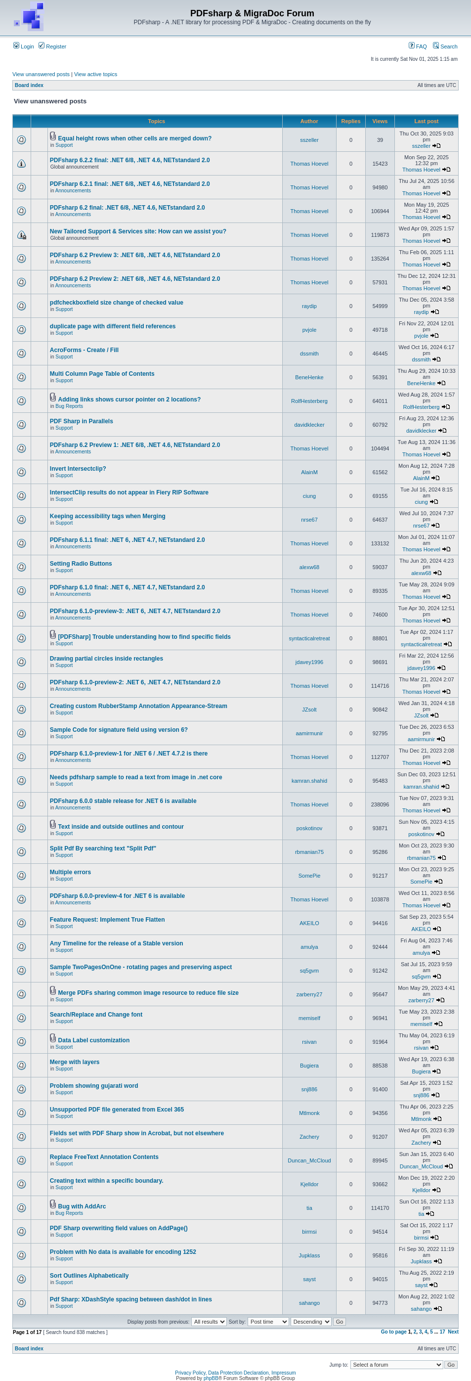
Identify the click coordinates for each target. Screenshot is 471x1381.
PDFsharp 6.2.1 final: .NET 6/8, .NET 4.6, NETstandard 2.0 (130, 183)
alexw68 (309, 567)
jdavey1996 (309, 662)
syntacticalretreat (309, 638)
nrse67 (309, 520)
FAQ (418, 46)
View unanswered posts (41, 74)
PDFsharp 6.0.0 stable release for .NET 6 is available (123, 801)
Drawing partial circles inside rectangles (106, 658)
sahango (309, 1303)
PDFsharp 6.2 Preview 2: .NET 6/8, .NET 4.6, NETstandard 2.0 (135, 278)
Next (453, 1332)
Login (23, 46)
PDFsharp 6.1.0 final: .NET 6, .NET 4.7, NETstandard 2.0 (127, 587)
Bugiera (309, 1066)
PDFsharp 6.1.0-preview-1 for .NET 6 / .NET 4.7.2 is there (129, 753)
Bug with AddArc (82, 1206)
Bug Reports (69, 406)
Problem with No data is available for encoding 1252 (123, 1251)
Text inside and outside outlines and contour (121, 826)
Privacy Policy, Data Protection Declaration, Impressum (235, 1373)
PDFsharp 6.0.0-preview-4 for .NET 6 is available (117, 895)
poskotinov (310, 828)
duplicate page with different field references (113, 326)
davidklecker (309, 425)
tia (309, 1208)
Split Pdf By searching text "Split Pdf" (103, 848)
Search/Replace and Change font (96, 1014)
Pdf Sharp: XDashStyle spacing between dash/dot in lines (131, 1299)
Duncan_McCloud (309, 1160)
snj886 (309, 1089)
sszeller (309, 140)
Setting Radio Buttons (81, 563)
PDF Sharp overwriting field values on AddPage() (119, 1228)
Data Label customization (94, 1040)
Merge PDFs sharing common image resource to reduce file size (148, 992)
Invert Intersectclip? (78, 468)
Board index (29, 85)
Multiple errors (70, 872)
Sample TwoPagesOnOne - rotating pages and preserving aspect (141, 967)
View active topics (95, 74)
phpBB (211, 1378)
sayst (309, 1279)
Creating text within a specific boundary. (107, 1180)
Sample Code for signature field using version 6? (119, 729)
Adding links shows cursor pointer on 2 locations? (129, 399)
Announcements (73, 190)
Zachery (309, 1137)
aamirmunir (309, 733)
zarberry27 (310, 994)
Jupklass (309, 1255)
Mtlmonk (309, 1113)
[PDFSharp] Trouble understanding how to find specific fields (144, 636)
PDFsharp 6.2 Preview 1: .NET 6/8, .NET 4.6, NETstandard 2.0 (135, 445)
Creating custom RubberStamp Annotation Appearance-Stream (138, 706)
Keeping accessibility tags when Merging (108, 516)
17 (442, 1332)
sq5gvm (309, 971)
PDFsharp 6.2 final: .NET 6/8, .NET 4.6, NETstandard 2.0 (127, 207)
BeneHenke (309, 377)
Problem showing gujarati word (94, 1085)
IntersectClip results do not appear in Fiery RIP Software (129, 492)
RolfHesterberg (309, 401)
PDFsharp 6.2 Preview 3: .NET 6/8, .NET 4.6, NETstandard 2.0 (135, 255)
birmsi (309, 1232)
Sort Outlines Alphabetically (89, 1275)
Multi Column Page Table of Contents (102, 373)
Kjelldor (309, 1184)
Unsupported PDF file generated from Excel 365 (117, 1109)
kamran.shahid (309, 781)
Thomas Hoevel (309, 164)
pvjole (309, 330)
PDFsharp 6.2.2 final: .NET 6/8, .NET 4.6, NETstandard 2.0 (130, 160)
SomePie (310, 876)
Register (52, 46)
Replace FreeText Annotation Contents (104, 1157)
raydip (309, 306)
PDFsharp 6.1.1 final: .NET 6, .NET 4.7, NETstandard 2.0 (127, 539)
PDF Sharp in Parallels (81, 421)
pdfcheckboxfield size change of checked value (116, 302)
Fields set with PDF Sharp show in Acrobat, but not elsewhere (137, 1133)
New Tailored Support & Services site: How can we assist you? (138, 231)
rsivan (309, 1042)
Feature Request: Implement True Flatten (107, 919)
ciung (309, 496)
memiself (309, 1018)
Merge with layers (75, 1062)
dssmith (309, 353)
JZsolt (309, 710)
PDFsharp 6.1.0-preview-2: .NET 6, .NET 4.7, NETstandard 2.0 (135, 682)
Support (64, 145)
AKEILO (309, 923)
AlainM (309, 472)
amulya (309, 947)
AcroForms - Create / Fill (84, 350)
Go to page (394, 1332)
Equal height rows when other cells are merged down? (135, 138)
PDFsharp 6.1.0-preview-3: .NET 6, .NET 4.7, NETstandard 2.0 (135, 611)
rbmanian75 (309, 852)
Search (445, 46)
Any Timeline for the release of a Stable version (116, 943)
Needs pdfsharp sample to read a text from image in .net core (136, 777)
